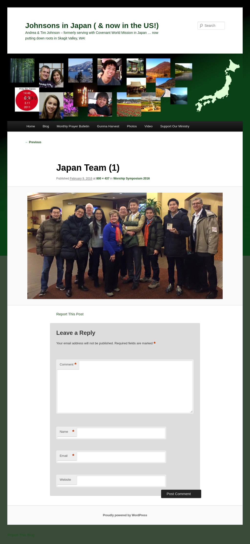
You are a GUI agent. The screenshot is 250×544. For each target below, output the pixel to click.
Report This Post (69, 314)
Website (65, 479)
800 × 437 (103, 178)
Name (67, 431)
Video (149, 126)
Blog (46, 126)
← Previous (33, 142)
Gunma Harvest (108, 126)
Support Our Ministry (174, 126)
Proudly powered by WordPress (125, 515)
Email (67, 456)
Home (30, 126)
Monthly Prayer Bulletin (73, 126)
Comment (68, 364)
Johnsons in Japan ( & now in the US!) (92, 25)
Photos (132, 126)
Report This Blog (20, 535)
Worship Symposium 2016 (131, 178)
